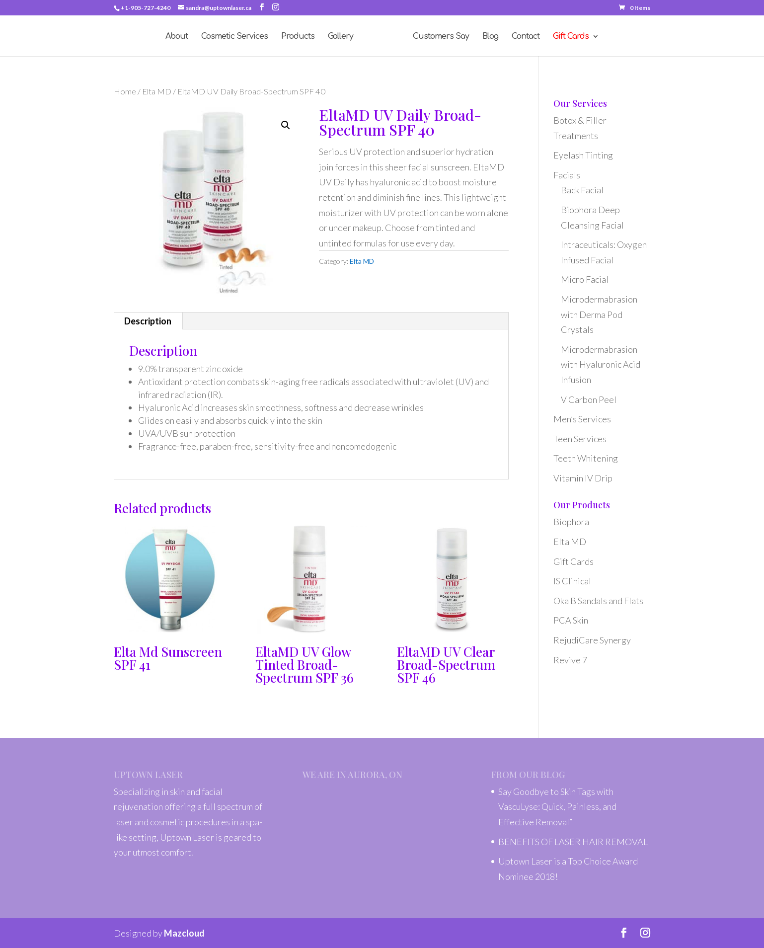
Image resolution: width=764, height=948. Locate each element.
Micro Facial (585, 279)
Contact (525, 37)
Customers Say (441, 37)
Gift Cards (573, 561)
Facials (566, 174)
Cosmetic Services (234, 37)
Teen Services (580, 438)
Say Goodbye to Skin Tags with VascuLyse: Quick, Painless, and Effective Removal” (557, 806)
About (176, 37)
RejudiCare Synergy (592, 639)
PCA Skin (570, 620)
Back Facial (582, 189)
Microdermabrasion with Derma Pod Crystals (599, 314)
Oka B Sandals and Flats (598, 600)
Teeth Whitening (585, 458)
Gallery (340, 37)
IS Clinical (572, 580)
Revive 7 (570, 659)
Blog (490, 37)
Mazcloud (184, 933)
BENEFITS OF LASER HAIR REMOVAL (573, 841)
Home (125, 91)
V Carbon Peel (588, 399)
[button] (286, 125)
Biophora (571, 521)
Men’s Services (582, 418)
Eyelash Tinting (583, 155)
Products (297, 37)
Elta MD (156, 91)
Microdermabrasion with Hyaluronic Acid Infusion (600, 364)
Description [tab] (147, 321)
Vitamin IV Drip (582, 478)
